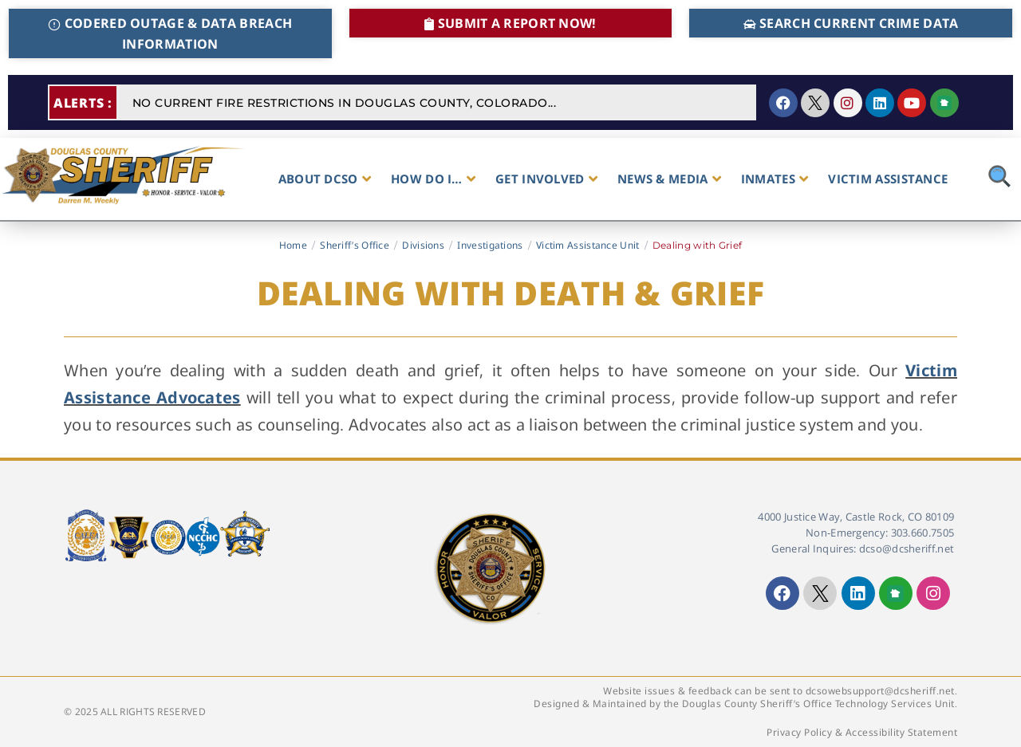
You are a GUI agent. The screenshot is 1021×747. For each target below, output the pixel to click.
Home (293, 245)
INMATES (774, 179)
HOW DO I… (433, 179)
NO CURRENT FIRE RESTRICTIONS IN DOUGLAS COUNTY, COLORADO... (344, 103)
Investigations (489, 245)
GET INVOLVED (546, 179)
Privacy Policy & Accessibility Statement (862, 732)
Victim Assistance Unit (588, 245)
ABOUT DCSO (324, 179)
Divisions (423, 245)
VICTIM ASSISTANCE (888, 179)
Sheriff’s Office (354, 245)
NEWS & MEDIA (669, 179)
